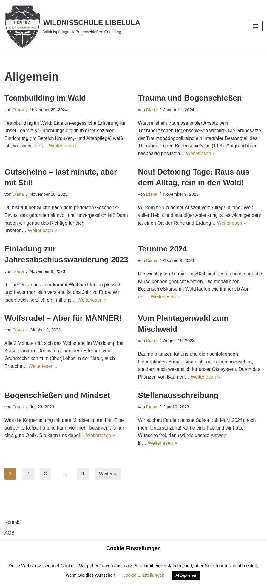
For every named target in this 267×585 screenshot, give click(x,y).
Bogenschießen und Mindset (57, 395)
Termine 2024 (162, 248)
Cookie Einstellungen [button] (143, 575)
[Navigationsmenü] (256, 26)
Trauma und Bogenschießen (190, 97)
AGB (9, 532)
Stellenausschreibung (178, 395)
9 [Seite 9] (82, 473)
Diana (18, 109)
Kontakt (12, 522)
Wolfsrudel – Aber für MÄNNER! (63, 318)
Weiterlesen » (63, 145)
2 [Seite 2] (28, 473)
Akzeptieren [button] (185, 575)
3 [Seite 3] (45, 473)
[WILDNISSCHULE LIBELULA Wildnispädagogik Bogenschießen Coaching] (72, 26)
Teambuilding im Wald (45, 97)
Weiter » (108, 473)
